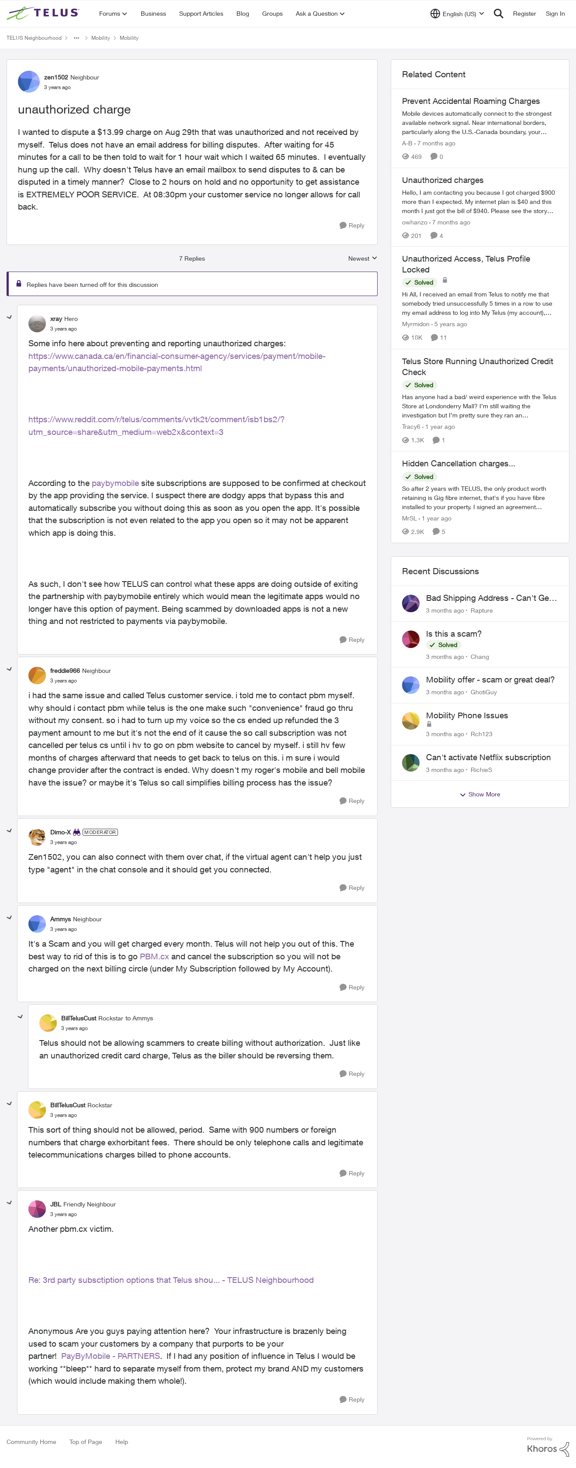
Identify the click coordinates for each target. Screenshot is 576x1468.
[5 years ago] (449, 324)
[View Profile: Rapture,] (411, 603)
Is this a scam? (454, 633)
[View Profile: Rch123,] (411, 721)
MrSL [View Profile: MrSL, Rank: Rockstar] (409, 518)
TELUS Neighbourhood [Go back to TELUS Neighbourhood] (34, 37)
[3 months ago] (445, 610)
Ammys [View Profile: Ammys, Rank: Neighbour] (60, 919)
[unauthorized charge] (63, 329)
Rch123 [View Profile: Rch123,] (482, 733)
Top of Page (85, 1441)
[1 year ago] (438, 426)
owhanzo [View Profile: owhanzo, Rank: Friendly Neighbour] (414, 221)
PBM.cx (154, 956)
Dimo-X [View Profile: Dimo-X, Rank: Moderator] (60, 832)
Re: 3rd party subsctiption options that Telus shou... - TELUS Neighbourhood (171, 1280)
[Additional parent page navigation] (76, 38)
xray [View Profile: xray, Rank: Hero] (56, 318)
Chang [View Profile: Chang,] (480, 656)
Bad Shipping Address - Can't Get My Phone (489, 598)
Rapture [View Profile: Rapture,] (482, 610)
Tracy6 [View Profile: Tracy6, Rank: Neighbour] (411, 426)
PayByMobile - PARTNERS (110, 1356)
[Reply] (352, 225)
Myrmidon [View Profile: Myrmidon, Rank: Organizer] (416, 324)
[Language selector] (457, 13)
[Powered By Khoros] (548, 1447)
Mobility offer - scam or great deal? (490, 679)
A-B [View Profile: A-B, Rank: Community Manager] (407, 143)
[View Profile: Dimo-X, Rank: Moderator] (37, 837)
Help (121, 1441)
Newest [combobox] (363, 259)
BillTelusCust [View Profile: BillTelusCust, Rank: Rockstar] (78, 1018)
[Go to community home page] (44, 14)
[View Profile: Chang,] (411, 639)
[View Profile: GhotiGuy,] (411, 685)
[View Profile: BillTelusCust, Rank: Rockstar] (48, 1023)
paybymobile (115, 483)
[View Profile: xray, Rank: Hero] (37, 323)
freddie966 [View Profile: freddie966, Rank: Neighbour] (65, 670)
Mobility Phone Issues (467, 715)
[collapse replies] (9, 317)
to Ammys (139, 1018)
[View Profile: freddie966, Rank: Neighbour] (37, 675)
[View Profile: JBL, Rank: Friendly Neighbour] (37, 1209)
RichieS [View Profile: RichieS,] (481, 769)
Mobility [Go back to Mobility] (100, 37)
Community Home (31, 1441)
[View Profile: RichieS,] (411, 763)
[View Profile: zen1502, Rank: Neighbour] (29, 82)
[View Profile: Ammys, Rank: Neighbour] (37, 924)
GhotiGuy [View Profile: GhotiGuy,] (484, 692)
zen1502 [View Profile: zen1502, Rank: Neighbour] (56, 77)
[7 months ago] (434, 143)
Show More (479, 794)
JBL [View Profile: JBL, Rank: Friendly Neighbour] (55, 1204)
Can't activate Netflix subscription (488, 757)
